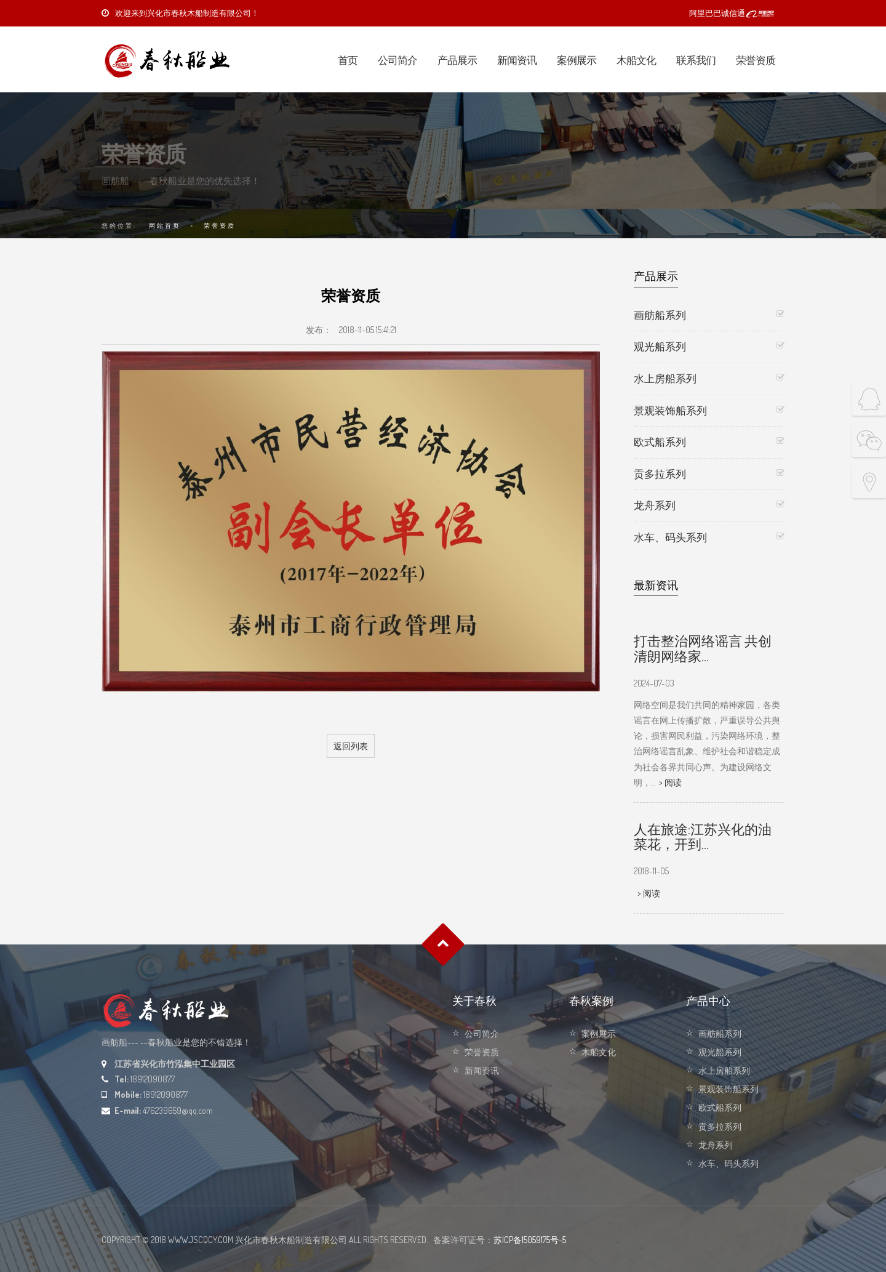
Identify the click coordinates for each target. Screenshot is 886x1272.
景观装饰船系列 (670, 410)
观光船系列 (660, 346)
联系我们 (696, 60)
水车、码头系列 (670, 537)
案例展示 (576, 60)
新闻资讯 (517, 60)
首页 (347, 60)
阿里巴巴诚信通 (732, 13)
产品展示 (457, 60)
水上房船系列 (665, 378)
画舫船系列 (660, 314)
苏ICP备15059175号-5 (529, 1239)
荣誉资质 (755, 60)
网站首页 (165, 225)
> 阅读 (670, 782)
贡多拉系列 (660, 473)
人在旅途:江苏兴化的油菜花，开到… (703, 836)
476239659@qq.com (178, 1110)
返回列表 (350, 746)
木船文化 (636, 60)
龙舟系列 (655, 505)
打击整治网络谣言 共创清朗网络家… (703, 648)
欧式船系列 (660, 441)
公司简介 (397, 60)
